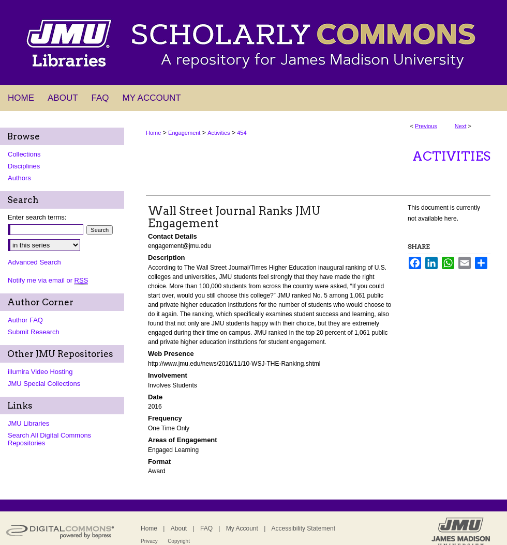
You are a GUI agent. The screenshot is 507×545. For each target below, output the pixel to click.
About (179, 528)
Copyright (179, 541)
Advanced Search (34, 262)
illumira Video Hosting (40, 372)
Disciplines (24, 166)
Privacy (149, 541)
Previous (426, 126)
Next (461, 126)
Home (153, 133)
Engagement (184, 133)
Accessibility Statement (303, 528)
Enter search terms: (37, 217)
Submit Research (33, 332)
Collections (24, 154)
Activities (218, 133)
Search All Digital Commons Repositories (49, 439)
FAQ (206, 528)
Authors (19, 178)
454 (241, 133)
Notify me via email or (48, 280)
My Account (242, 528)
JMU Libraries (28, 423)
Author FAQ (25, 320)
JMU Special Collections (44, 383)
